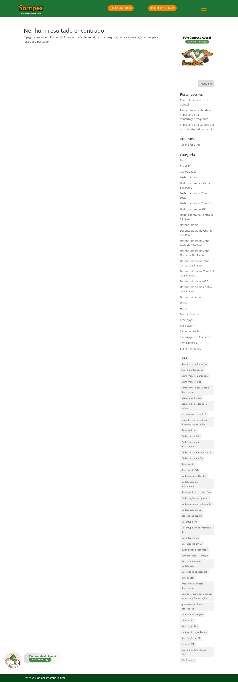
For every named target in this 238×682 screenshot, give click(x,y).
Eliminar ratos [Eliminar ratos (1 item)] (188, 555)
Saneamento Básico (192, 331)
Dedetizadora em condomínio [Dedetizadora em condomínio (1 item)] (196, 452)
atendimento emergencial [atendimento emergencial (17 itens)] (194, 375)
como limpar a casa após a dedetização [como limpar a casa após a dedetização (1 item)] (195, 390)
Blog (182, 160)
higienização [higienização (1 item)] (187, 577)
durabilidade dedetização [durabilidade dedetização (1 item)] (194, 549)
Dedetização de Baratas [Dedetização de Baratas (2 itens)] (193, 475)
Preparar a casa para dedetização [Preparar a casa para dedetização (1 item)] (192, 586)
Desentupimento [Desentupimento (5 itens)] (190, 537)
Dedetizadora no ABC (193, 209)
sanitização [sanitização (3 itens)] (187, 620)
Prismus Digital (55, 678)
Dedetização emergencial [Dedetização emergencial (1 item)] (194, 498)
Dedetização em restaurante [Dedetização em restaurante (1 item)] (196, 503)
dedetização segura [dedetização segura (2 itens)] (191, 515)
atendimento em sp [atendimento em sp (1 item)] (191, 381)
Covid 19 (185, 166)
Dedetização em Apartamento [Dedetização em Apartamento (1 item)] (189, 484)
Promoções (187, 320)
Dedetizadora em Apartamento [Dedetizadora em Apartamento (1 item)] (190, 444)
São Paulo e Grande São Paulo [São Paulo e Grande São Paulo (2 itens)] (193, 652)
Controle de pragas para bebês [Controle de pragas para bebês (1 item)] (194, 406)
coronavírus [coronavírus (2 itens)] (187, 414)
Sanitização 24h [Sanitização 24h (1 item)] (189, 626)
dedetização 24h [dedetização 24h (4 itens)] (190, 470)
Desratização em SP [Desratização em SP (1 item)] (191, 543)
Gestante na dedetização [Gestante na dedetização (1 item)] (194, 571)
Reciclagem (187, 325)
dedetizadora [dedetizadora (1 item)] (188, 430)
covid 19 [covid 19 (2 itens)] (201, 414)
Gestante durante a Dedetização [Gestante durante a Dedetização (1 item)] (191, 563)
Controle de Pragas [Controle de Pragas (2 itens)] (191, 397)
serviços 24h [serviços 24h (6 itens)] (187, 643)
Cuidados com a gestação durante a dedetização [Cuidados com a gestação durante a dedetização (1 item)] (194, 422)
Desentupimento (190, 297)
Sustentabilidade (190, 348)
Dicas (183, 302)
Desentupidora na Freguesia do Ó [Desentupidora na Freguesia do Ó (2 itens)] (196, 530)
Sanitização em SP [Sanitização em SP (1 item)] (190, 638)
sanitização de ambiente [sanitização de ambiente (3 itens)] (194, 632)
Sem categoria (189, 343)
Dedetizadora (188, 177)
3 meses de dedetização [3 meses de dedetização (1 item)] (194, 364)
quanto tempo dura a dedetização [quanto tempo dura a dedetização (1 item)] (192, 606)
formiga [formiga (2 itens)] (204, 555)
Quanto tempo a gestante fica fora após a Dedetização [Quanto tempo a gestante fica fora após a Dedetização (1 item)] (196, 596)
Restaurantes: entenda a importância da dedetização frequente (195, 114)
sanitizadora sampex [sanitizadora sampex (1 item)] (192, 614)
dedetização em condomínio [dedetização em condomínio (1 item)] (196, 492)
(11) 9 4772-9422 (162, 7)
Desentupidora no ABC (194, 281)
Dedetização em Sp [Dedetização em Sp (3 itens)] (191, 509)
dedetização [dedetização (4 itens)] (187, 464)
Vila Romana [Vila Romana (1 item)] (187, 660)
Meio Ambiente (189, 314)
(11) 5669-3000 (121, 7)
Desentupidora (189, 225)
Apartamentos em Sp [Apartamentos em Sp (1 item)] (192, 369)
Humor (184, 308)
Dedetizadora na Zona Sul (196, 203)
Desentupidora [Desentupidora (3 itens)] (189, 521)
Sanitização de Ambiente (195, 337)
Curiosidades (188, 171)
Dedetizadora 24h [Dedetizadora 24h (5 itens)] (190, 436)
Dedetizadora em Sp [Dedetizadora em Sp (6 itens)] (192, 458)
